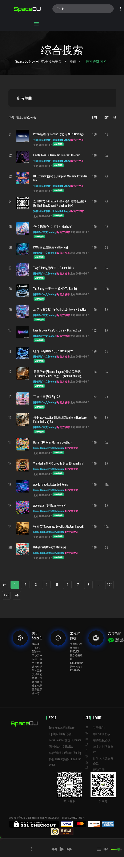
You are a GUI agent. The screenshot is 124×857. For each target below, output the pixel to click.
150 (94, 134)
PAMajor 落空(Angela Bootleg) (50, 247)
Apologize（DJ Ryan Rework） (50, 505)
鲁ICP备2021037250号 (73, 817)
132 (94, 397)
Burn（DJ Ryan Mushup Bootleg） (53, 442)
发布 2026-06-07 (42, 145)
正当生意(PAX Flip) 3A (46, 396)
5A (106, 309)
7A (106, 155)
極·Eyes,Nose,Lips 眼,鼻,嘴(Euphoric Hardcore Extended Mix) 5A (60, 419)
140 (94, 155)
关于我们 (99, 727)
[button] (47, 849)
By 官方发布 (77, 139)
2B (106, 351)
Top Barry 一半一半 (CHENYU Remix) (55, 288)
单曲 (73, 61)
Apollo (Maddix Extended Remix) (51, 484)
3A (106, 397)
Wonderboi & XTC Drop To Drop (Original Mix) (58, 463)
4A (106, 176)
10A (106, 526)
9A (106, 330)
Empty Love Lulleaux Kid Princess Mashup (56, 155)
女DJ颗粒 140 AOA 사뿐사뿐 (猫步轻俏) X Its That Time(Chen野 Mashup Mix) (59, 203)
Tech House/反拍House (62, 727)
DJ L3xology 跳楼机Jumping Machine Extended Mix (60, 178)
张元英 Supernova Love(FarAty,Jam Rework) (58, 526)
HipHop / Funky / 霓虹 (61, 734)
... (99, 585)
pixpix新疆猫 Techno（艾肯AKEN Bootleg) (58, 134)
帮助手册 (99, 769)
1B (106, 134)
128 (94, 268)
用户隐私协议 (102, 740)
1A (106, 226)
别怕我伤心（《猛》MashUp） (53, 226)
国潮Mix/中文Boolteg (61, 746)
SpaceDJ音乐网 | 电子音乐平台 (38, 61)
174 (109, 585)
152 (94, 330)
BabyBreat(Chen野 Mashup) (49, 547)
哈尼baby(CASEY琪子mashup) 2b (53, 351)
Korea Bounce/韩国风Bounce (65, 740)
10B (106, 289)
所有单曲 (24, 98)
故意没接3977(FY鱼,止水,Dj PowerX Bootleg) (60, 309)
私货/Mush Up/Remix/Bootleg (65, 752)
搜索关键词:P (96, 61)
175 (6, 595)
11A (107, 484)
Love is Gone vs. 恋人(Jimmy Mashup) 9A (57, 330)
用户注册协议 (102, 734)
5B (106, 247)
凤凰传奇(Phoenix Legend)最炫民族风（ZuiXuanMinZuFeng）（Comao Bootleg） (58, 373)
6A (106, 463)
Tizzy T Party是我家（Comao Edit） (54, 267)
